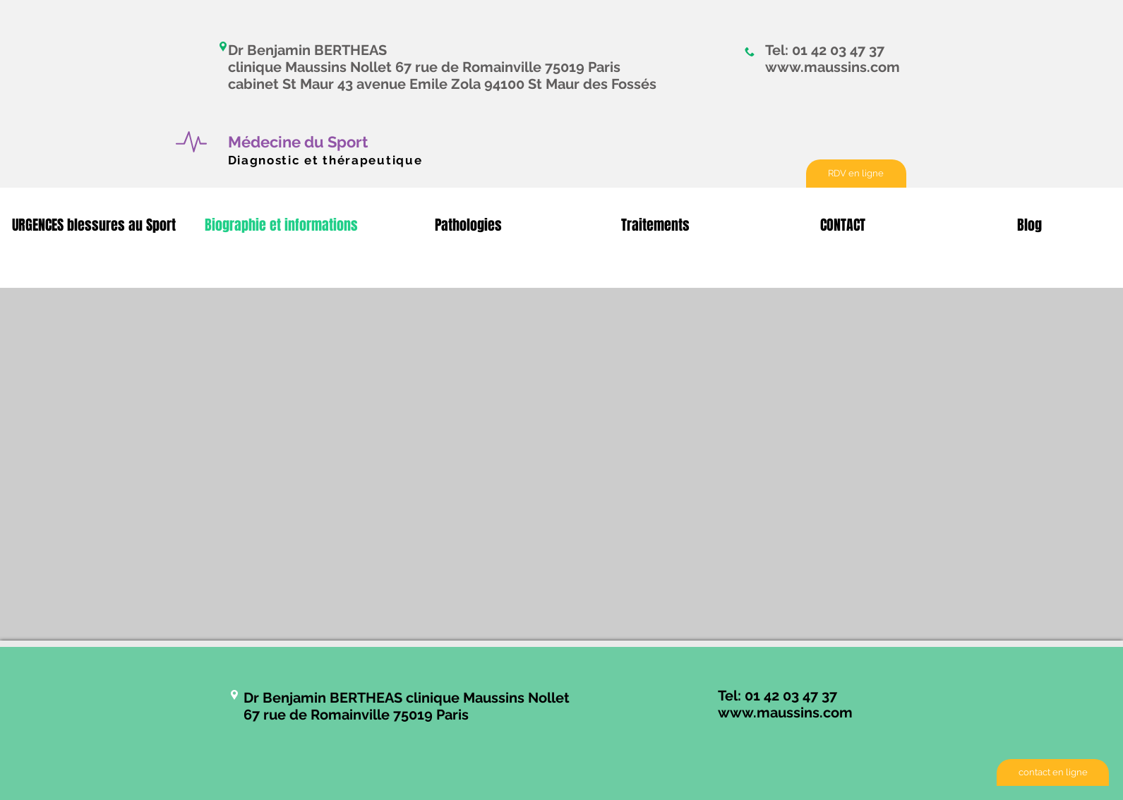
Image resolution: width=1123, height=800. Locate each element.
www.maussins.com (832, 67)
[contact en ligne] (1053, 772)
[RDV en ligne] (856, 173)
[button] (94, 225)
